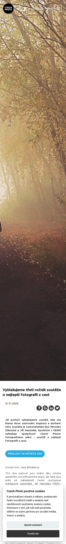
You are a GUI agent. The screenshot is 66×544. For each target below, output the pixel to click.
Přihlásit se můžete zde (25, 454)
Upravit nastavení (33, 525)
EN (37, 9)
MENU (49, 8)
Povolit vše (33, 533)
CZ (33, 9)
